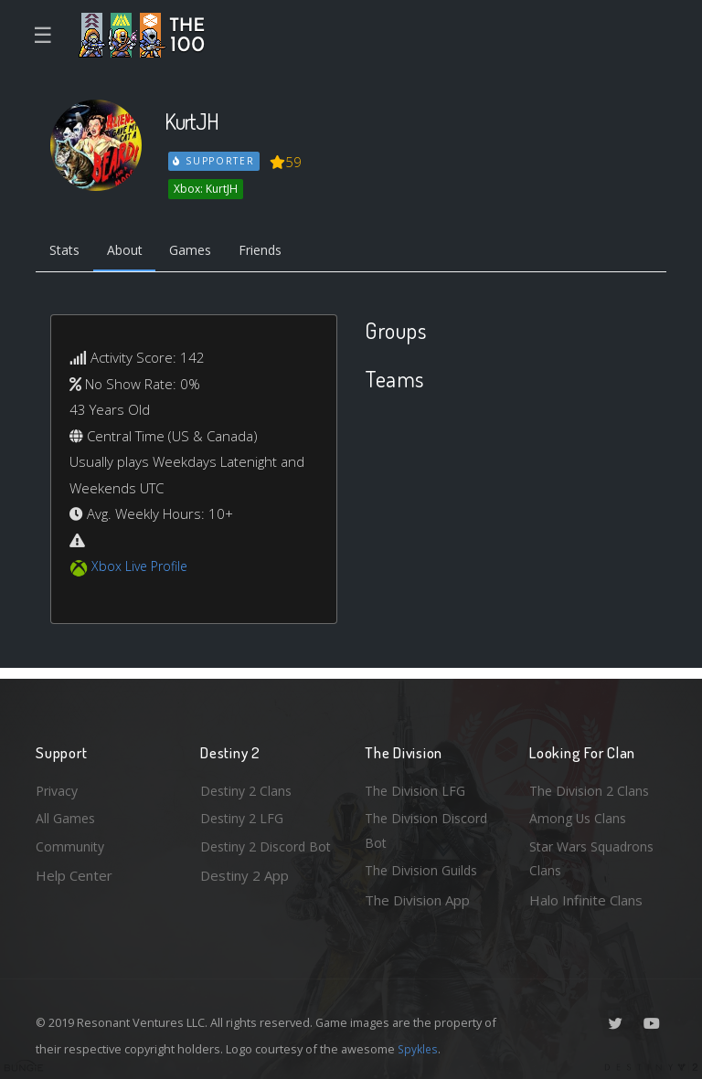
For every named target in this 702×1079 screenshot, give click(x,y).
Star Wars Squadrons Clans (595, 857)
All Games (67, 814)
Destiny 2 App (244, 900)
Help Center (74, 873)
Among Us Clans (580, 814)
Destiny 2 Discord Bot (256, 857)
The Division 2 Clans (591, 785)
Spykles (419, 1049)
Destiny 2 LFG (244, 814)
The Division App (417, 900)
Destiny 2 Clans (248, 785)
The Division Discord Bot (429, 827)
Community (71, 844)
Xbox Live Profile (142, 569)
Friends (276, 252)
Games (201, 252)
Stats (66, 252)
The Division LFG (417, 785)
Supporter (215, 160)
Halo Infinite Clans (586, 900)
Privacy (58, 785)
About (131, 252)
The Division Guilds (424, 870)
